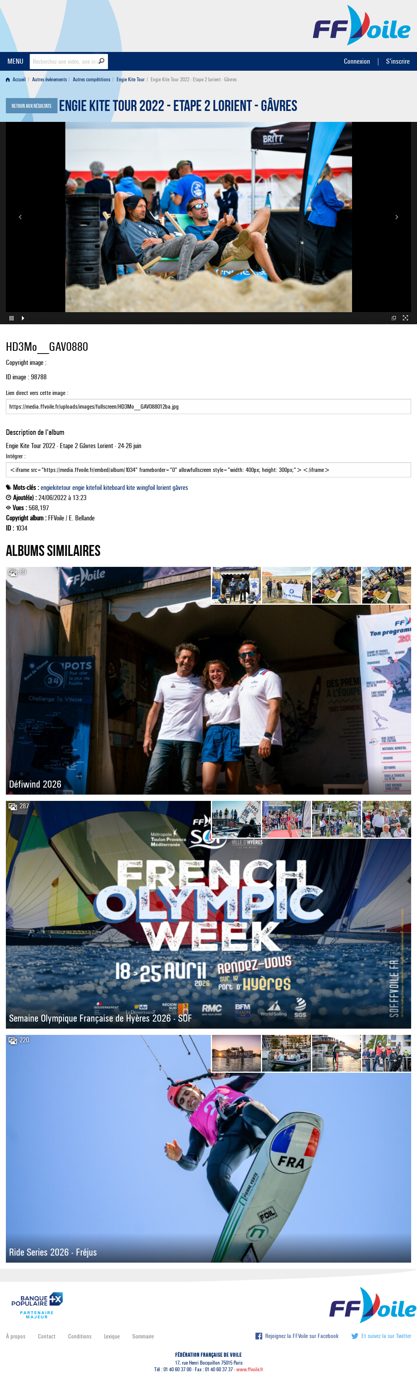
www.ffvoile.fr (249, 1369)
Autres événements (49, 79)
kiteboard (114, 487)
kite (130, 487)
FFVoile (362, 24)
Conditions (80, 1336)
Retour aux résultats (31, 106)
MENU (15, 61)
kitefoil (94, 487)
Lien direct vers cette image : (208, 401)
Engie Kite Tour (131, 79)
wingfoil (146, 487)
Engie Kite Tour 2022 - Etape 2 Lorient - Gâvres (178, 108)
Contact (47, 1336)
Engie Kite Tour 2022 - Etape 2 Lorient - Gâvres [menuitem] (194, 79)
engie (78, 487)
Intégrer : (208, 464)
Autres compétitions (91, 79)
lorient (163, 487)
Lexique (112, 1336)
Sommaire (143, 1336)
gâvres (180, 487)
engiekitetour (56, 487)
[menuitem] (17, 79)
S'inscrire (398, 61)
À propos (15, 1336)
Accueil (16, 79)
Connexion (357, 61)
